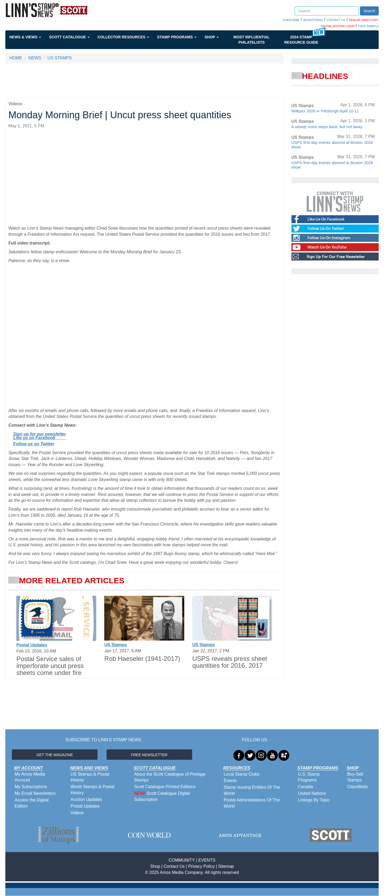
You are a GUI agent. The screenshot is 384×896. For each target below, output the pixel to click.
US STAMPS (59, 58)
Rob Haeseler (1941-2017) (142, 658)
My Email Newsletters (35, 793)
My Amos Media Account (30, 777)
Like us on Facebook (39, 437)
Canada (305, 786)
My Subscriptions (31, 786)
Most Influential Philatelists (251, 39)
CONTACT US (336, 20)
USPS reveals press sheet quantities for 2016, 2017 (229, 662)
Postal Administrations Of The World (252, 803)
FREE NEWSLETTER (149, 755)
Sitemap (226, 866)
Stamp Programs (177, 37)
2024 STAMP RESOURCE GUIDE (301, 39)
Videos (77, 813)
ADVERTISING (313, 20)
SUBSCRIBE (291, 20)
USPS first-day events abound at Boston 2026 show (332, 144)
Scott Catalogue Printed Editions (164, 786)
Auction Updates (86, 799)
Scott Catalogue (69, 37)
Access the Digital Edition (32, 803)
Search (369, 11)
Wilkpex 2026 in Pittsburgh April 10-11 (325, 111)
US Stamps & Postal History (90, 777)
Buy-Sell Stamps (355, 777)
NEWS (34, 58)
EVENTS (206, 860)
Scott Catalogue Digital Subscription (162, 796)
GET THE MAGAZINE (55, 755)
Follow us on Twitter (33, 444)
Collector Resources (123, 37)
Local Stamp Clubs (241, 774)
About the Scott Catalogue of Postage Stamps (170, 777)
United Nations (312, 793)
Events (230, 780)
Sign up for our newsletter (39, 434)
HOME (15, 58)
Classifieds (357, 786)
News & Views (25, 37)
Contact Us (174, 866)
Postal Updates (31, 645)
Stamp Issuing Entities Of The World (252, 790)
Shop (212, 37)
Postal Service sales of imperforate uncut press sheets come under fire (49, 666)
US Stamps (115, 644)
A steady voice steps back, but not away (326, 126)
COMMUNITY (182, 860)
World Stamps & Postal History (92, 789)
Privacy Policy (201, 866)
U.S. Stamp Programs (309, 777)
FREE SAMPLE (368, 26)
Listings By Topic (314, 800)
